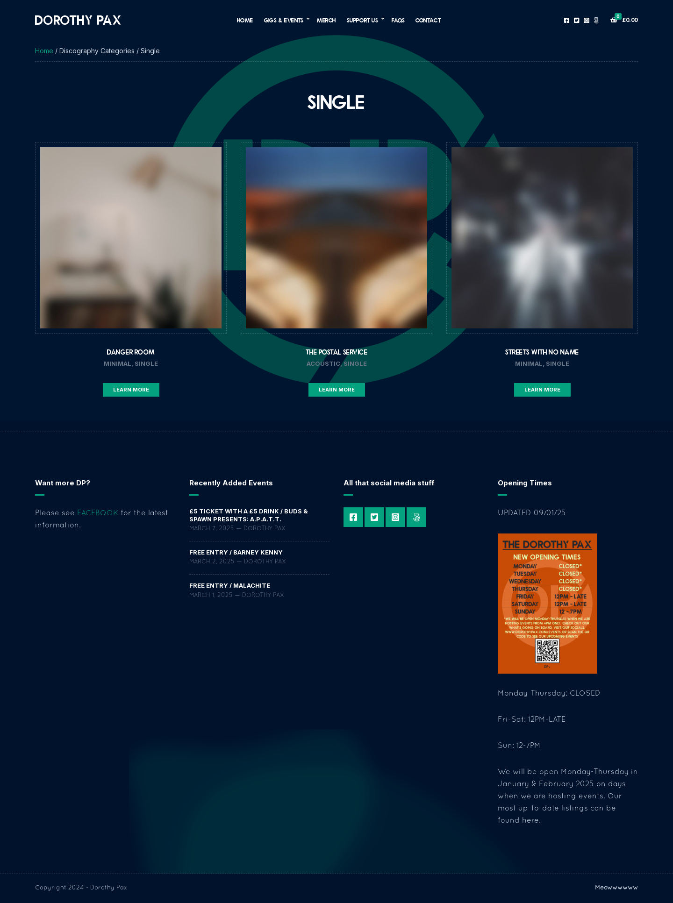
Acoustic (323, 363)
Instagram (586, 20)
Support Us (363, 20)
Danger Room (131, 352)
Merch (326, 20)
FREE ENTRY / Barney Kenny (236, 552)
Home (245, 20)
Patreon (596, 20)
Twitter (576, 20)
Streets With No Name (542, 352)
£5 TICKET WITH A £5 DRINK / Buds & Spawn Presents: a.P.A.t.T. (248, 514)
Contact (428, 20)
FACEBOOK (97, 513)
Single (146, 363)
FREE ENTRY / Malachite (229, 585)
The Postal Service (337, 352)
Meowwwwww (616, 888)
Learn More (131, 389)
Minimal (117, 363)
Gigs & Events (284, 20)
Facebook (567, 20)
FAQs (398, 20)
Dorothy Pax (78, 20)
